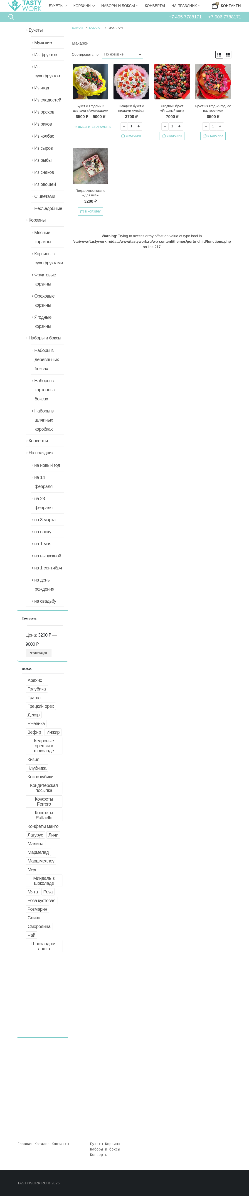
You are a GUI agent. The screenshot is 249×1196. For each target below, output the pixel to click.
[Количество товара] (131, 126)
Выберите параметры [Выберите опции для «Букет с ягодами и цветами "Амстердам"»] (94, 127)
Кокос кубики (40, 776)
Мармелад (38, 852)
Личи (53, 834)
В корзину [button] (133, 135)
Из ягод (41, 87)
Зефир (34, 732)
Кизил (33, 759)
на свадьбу (45, 601)
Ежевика (36, 723)
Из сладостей (47, 99)
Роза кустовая (42, 900)
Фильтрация (38, 653)
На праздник (184, 6)
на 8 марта (45, 519)
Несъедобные (48, 208)
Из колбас (44, 136)
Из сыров (43, 148)
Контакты (231, 6)
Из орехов (44, 111)
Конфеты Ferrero (44, 801)
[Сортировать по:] (122, 54)
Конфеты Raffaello (44, 815)
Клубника (37, 768)
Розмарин (37, 909)
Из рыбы (43, 160)
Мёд (32, 869)
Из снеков (44, 172)
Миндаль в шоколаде (44, 881)
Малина (35, 843)
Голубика (37, 688)
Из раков (43, 123)
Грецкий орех (41, 706)
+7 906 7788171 (224, 16)
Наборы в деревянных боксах (46, 359)
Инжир (52, 732)
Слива (34, 917)
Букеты (56, 6)
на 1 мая (42, 543)
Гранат (34, 697)
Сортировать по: (86, 54)
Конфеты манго (43, 826)
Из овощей (45, 184)
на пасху (42, 531)
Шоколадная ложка (44, 946)
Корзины (82, 6)
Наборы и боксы (118, 6)
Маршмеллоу (41, 860)
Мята (33, 891)
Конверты (155, 6)
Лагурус (35, 834)
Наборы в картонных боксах (45, 389)
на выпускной (47, 555)
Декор (34, 714)
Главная (24, 1144)
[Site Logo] (25, 6)
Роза (48, 891)
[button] (11, 17)
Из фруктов (45, 54)
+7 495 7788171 (185, 16)
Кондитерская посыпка (44, 788)
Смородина (39, 926)
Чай (31, 935)
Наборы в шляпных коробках (44, 420)
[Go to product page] (90, 81)
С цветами (44, 196)
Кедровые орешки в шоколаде (44, 745)
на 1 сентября (48, 567)
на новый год (47, 465)
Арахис (35, 680)
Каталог (42, 1144)
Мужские (43, 42)
